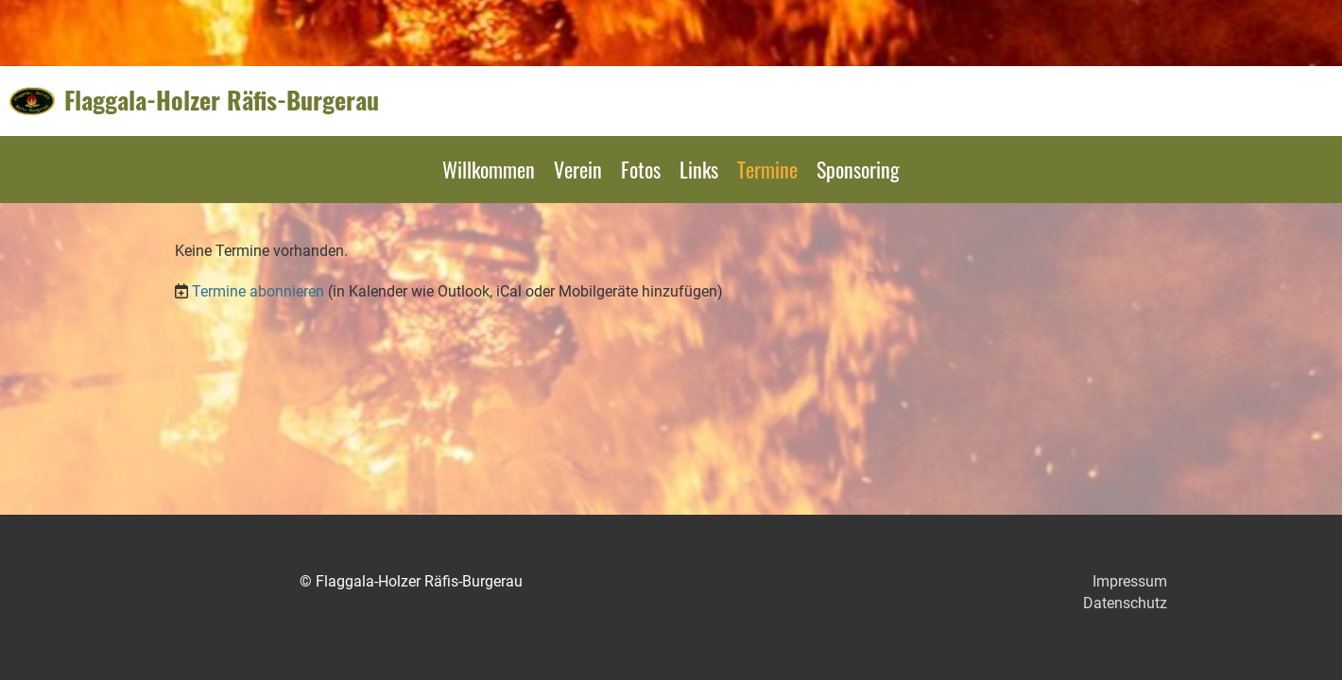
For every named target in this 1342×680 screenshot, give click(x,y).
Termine (767, 169)
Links (699, 169)
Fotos (641, 169)
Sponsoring (858, 169)
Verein (578, 169)
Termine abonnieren (258, 291)
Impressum (1130, 581)
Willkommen (488, 169)
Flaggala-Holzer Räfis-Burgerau (221, 100)
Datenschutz (1125, 603)
